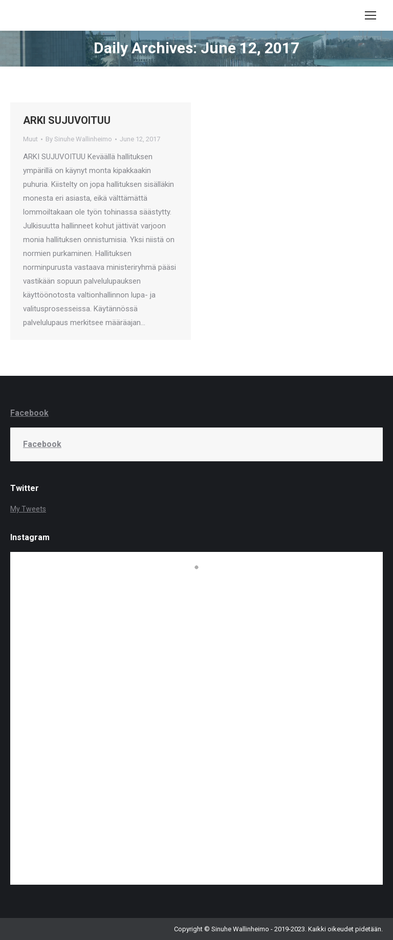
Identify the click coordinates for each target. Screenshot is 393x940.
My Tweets (28, 509)
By (79, 139)
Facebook (29, 413)
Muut (30, 139)
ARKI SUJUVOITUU (67, 120)
